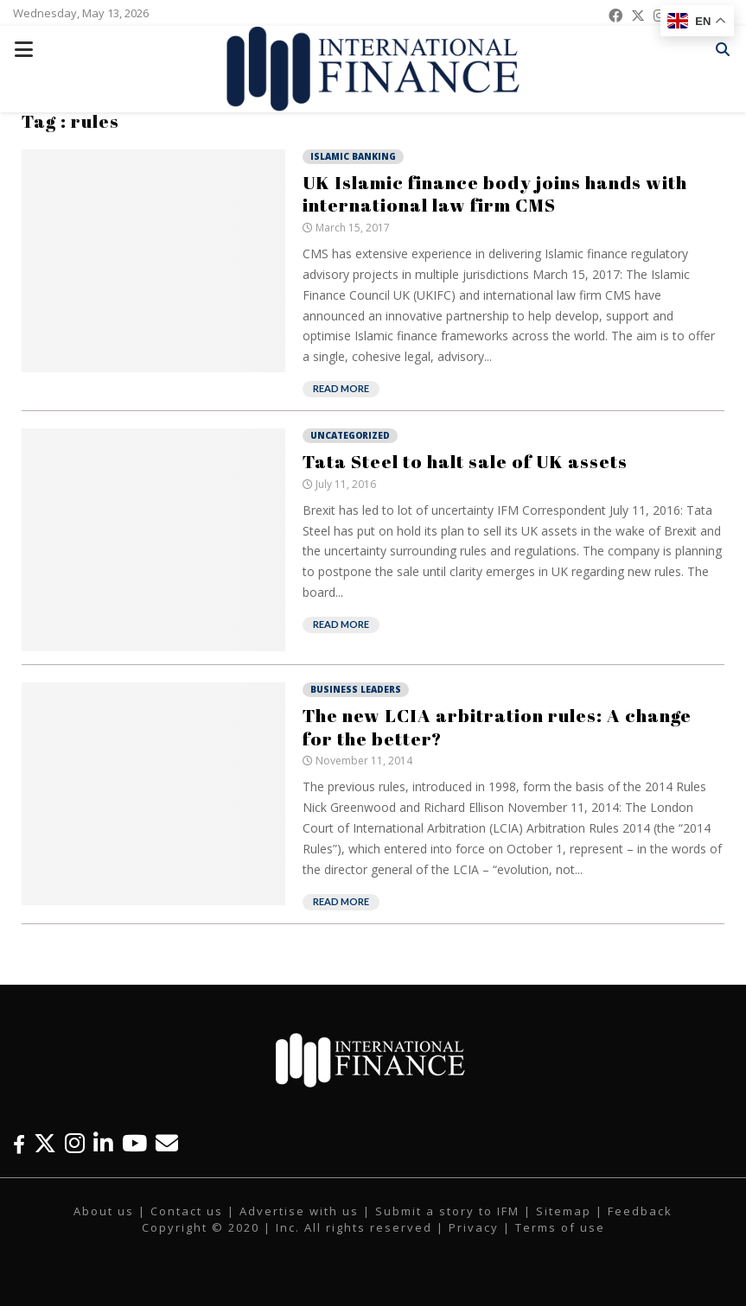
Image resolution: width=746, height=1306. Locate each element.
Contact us (186, 1211)
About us (103, 1211)
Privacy (474, 1227)
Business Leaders (355, 689)
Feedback (640, 1211)
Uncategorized (350, 435)
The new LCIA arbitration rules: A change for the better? (497, 726)
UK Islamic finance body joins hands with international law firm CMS (495, 193)
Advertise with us (299, 1211)
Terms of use (560, 1227)
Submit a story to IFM (447, 1211)
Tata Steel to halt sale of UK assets (465, 461)
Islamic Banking (353, 156)
